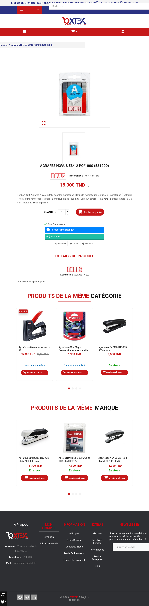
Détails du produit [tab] (74, 256)
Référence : (76, 175)
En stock (114, 365)
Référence (66, 274)
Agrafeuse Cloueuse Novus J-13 (34, 349)
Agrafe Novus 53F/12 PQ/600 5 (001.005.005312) (74, 459)
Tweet (75, 243)
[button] (69, 388)
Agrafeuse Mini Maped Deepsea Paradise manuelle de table (73, 349)
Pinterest (89, 243)
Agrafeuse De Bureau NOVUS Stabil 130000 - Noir (34, 459)
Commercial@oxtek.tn (24, 563)
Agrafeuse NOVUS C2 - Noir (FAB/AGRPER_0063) (112, 459)
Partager (62, 243)
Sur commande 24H (34, 365)
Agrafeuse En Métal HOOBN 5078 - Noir (112, 349)
